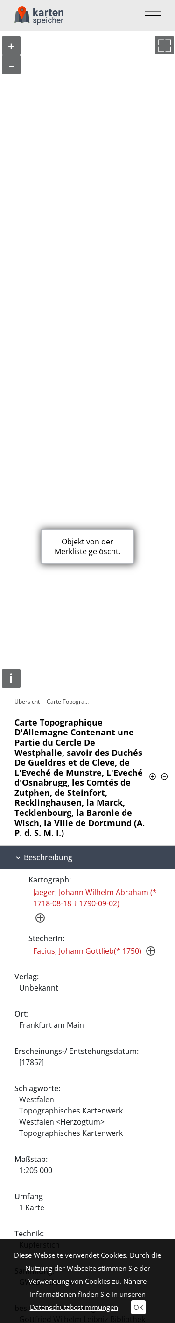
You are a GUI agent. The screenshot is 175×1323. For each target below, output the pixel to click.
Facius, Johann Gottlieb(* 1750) (87, 951)
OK (138, 1307)
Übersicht (27, 702)
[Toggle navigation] (150, 16)
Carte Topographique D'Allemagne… (70, 702)
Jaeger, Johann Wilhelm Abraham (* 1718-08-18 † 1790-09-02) (95, 898)
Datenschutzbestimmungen (74, 1307)
